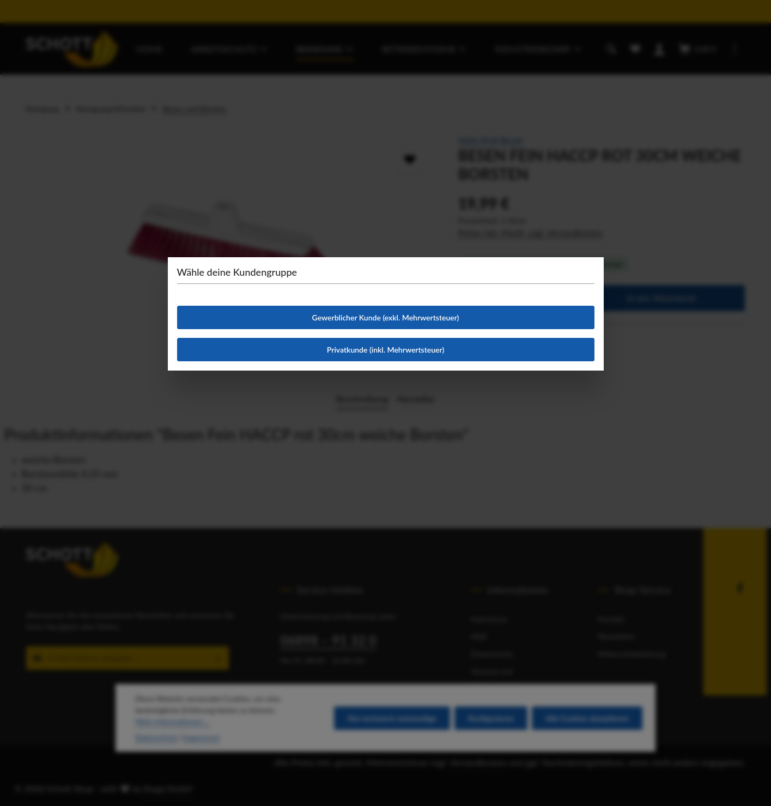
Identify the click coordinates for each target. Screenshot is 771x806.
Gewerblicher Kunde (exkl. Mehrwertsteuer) (385, 317)
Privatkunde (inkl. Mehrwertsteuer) (385, 349)
